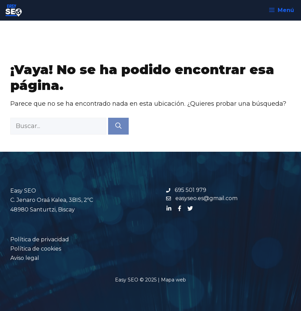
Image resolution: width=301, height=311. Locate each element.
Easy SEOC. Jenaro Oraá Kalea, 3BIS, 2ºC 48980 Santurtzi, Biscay (51, 199)
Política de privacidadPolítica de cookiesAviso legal (39, 248)
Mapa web (173, 280)
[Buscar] (118, 126)
